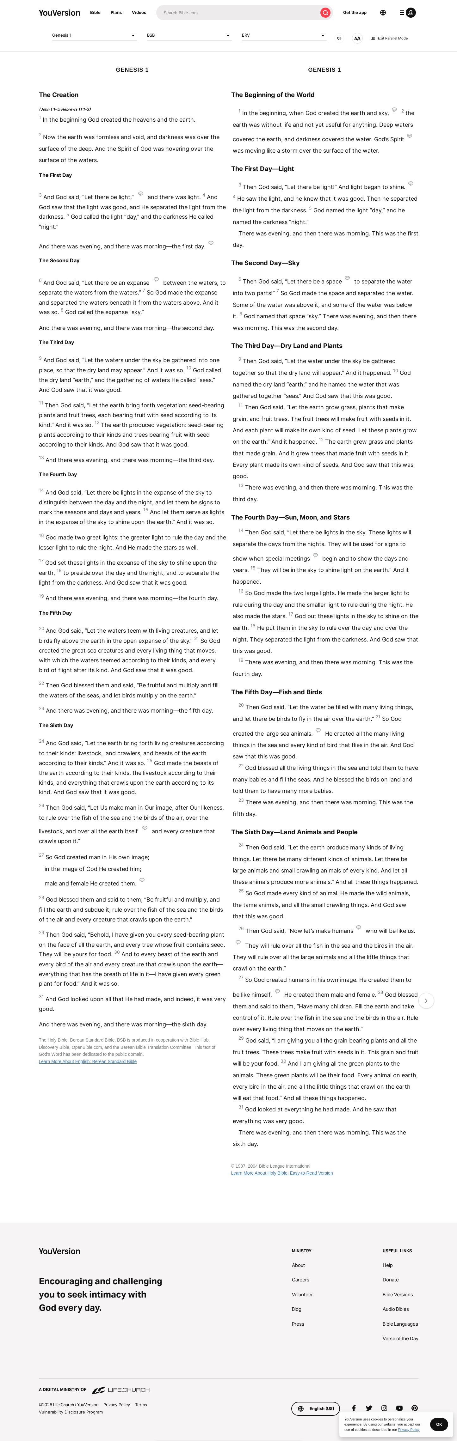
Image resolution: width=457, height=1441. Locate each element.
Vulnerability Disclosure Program (71, 1411)
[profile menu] (406, 12)
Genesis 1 (94, 35)
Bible (95, 12)
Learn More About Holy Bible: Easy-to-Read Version (282, 1173)
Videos (139, 12)
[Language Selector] (383, 12)
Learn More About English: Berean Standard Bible (88, 1061)
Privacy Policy (116, 1404)
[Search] (237, 13)
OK (439, 1424)
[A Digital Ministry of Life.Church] (228, 1386)
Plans (116, 12)
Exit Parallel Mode (389, 38)
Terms (141, 1404)
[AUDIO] (339, 38)
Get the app (355, 12)
